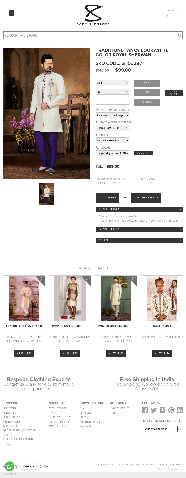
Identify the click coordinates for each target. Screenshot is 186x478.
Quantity (147, 101)
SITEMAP (85, 417)
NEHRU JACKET (12, 421)
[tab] (139, 209)
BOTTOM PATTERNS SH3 (116, 110)
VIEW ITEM (23, 353)
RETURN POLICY (59, 421)
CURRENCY (171, 10)
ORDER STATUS (58, 426)
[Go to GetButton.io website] (9, 474)
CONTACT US (57, 408)
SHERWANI (9, 408)
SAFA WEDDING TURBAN (116, 122)
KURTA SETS (10, 413)
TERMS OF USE (119, 413)
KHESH (104, 135)
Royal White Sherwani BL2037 (162, 337)
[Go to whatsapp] (9, 466)
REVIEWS (85, 413)
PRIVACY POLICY (120, 408)
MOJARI (105, 147)
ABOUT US (86, 408)
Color (147, 83)
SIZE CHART (174, 92)
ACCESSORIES (11, 426)
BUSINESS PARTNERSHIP (18, 439)
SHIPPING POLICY (60, 417)
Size (147, 92)
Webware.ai (177, 469)
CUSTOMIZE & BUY (146, 197)
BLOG (6, 444)
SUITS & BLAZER (13, 417)
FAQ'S (53, 413)
